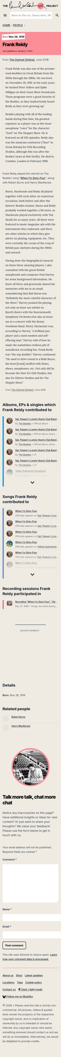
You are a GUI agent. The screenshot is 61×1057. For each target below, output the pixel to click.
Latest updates (34, 975)
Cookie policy (33, 982)
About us (8, 975)
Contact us (9, 989)
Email (7, 926)
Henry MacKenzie (20, 726)
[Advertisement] (30, 655)
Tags (20, 982)
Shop (19, 975)
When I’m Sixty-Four (32, 178)
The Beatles (25, 423)
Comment (10, 859)
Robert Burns (18, 716)
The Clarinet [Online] (21, 59)
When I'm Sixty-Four (26, 511)
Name (7, 909)
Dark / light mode (30, 989)
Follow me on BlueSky (18, 996)
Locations (8, 982)
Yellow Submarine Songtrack (30, 471)
